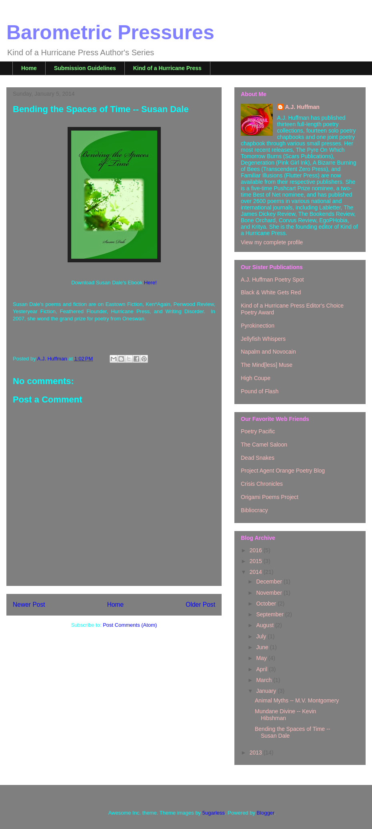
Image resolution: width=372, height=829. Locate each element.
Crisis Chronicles (262, 484)
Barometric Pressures (110, 32)
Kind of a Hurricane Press (167, 68)
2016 (257, 550)
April (262, 669)
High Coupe (255, 378)
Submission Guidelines (85, 68)
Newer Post (29, 604)
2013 (257, 752)
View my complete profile (272, 242)
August (265, 625)
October (267, 603)
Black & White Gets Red (271, 292)
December (269, 581)
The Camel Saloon (264, 444)
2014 (257, 572)
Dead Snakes (257, 458)
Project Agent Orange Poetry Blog (283, 470)
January (267, 691)
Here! (150, 283)
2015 (257, 561)
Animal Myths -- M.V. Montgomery (297, 700)
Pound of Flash (259, 391)
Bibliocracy (254, 510)
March (264, 680)
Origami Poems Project (269, 497)
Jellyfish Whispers (263, 339)
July (262, 636)
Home (29, 68)
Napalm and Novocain (268, 351)
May (262, 658)
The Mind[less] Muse (266, 365)
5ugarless (213, 813)
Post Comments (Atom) (130, 625)
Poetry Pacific (258, 431)
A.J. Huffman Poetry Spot (272, 279)
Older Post (200, 604)
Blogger (265, 813)
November (269, 593)
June (263, 647)
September (270, 614)
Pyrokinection (257, 325)
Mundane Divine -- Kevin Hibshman (285, 714)
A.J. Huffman (302, 107)
